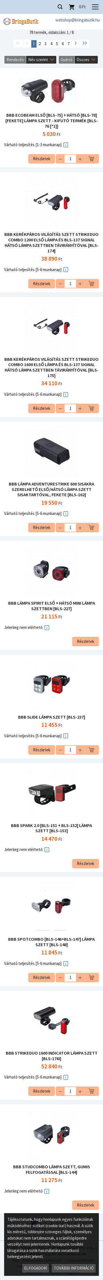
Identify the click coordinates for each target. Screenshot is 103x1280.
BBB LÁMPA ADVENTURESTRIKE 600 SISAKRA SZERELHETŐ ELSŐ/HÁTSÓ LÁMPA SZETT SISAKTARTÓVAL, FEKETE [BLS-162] (51, 489)
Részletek (41, 158)
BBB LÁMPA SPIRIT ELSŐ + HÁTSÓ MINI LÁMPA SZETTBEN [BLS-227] (51, 606)
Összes (83, 59)
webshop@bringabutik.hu (77, 20)
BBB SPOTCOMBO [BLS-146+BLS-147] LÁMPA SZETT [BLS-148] (51, 942)
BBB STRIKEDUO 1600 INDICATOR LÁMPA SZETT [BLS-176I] (52, 1055)
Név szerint (38, 59)
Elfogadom (35, 1268)
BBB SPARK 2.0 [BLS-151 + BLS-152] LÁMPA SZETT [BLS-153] (51, 828)
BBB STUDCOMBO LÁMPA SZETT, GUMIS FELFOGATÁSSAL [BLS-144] (51, 1169)
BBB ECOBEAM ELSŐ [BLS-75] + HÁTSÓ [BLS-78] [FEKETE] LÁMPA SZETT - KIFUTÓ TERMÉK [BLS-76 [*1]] (51, 120)
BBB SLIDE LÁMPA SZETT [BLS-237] (51, 717)
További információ (74, 1268)
